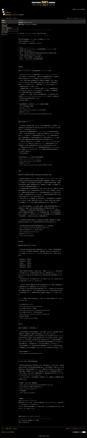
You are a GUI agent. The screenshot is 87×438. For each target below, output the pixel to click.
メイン (6, 10)
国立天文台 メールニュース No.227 (14, 14)
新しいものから (14, 18)
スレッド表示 (5, 18)
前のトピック (70, 18)
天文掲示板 (8, 12)
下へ (84, 18)
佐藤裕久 (4, 22)
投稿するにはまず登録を (79, 9)
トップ (83, 428)
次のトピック (78, 18)
